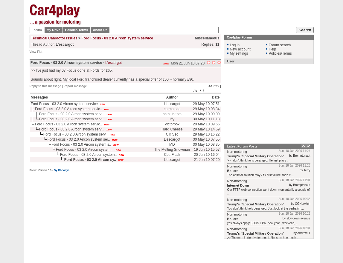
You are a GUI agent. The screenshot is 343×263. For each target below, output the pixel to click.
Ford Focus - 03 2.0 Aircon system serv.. (75, 134)
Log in (235, 45)
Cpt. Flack (172, 155)
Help (272, 49)
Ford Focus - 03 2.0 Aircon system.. (88, 155)
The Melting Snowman (172, 149)
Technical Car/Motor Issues (54, 38)
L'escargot (113, 63)
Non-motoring (237, 151)
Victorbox (171, 124)
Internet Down (238, 185)
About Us (100, 30)
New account (240, 49)
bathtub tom (172, 114)
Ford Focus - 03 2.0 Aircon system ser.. (79, 139)
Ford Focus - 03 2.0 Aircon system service (117, 38)
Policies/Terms (76, 30)
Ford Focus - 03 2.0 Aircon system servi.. (71, 114)
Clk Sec (172, 134)
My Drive (53, 30)
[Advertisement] (205, 13)
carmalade (172, 109)
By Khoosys (61, 170)
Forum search (280, 45)
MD (172, 144)
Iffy (172, 119)
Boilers (232, 171)
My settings (239, 53)
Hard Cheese (172, 129)
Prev (216, 86)
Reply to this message (45, 86)
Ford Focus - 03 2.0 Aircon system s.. (81, 144)
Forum (37, 30)
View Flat (36, 51)
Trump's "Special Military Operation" (255, 156)
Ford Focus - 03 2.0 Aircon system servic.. (68, 109)
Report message (75, 86)
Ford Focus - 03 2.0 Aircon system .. (85, 149)
